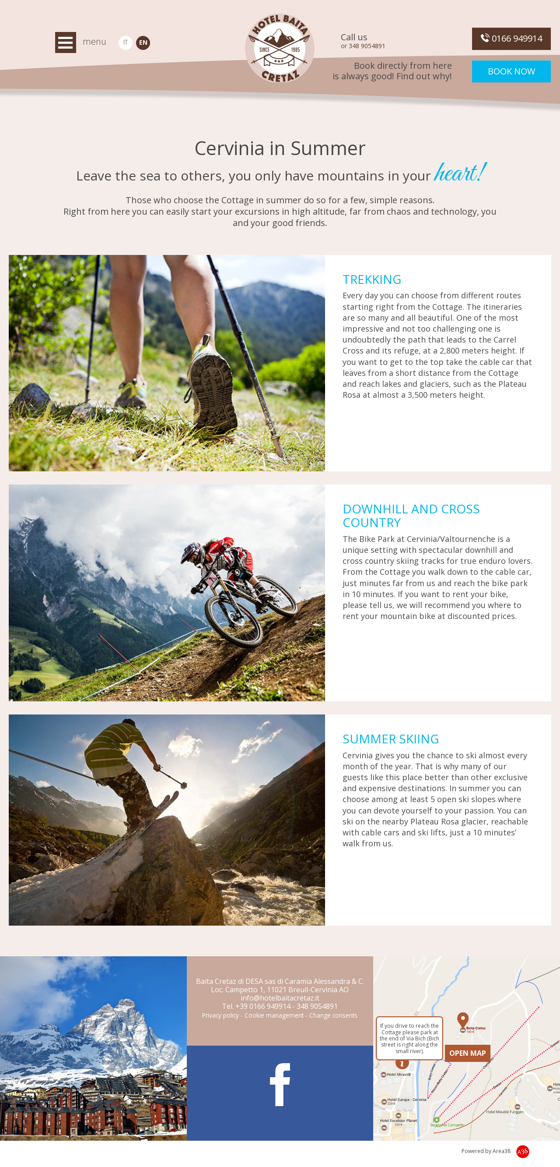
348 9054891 (367, 46)
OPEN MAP (467, 1053)
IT (125, 42)
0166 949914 (511, 38)
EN (143, 42)
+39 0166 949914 (262, 1006)
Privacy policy (220, 1015)
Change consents (333, 1015)
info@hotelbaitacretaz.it (280, 998)
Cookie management (274, 1015)
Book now (511, 71)
